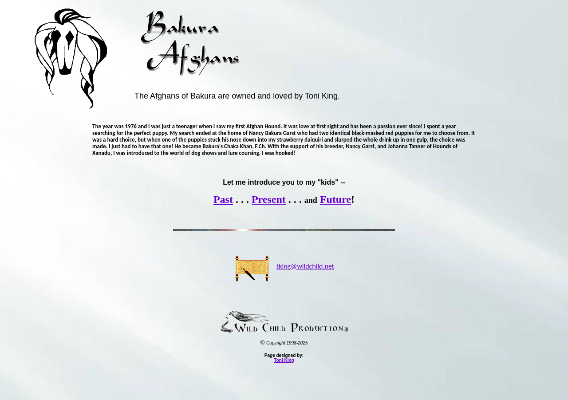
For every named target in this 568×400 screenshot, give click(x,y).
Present (269, 199)
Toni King (284, 360)
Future (335, 199)
